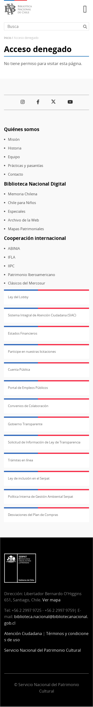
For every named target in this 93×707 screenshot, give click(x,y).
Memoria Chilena (22, 194)
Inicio (7, 38)
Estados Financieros (22, 333)
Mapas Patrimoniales (26, 228)
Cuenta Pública (19, 369)
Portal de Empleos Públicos (28, 387)
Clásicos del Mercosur (26, 283)
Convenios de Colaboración (28, 406)
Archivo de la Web (23, 220)
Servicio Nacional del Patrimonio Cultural (42, 650)
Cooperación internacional (35, 238)
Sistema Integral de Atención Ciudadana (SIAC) (42, 315)
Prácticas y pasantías (25, 165)
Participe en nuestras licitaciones (32, 351)
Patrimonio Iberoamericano (31, 274)
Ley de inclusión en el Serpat (29, 478)
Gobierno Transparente (25, 424)
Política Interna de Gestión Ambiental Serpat (40, 496)
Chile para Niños (22, 202)
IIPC (11, 266)
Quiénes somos (21, 129)
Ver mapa (51, 600)
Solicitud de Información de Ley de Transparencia (44, 442)
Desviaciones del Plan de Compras (33, 514)
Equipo (14, 156)
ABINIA (14, 248)
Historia (14, 148)
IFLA (11, 257)
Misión (14, 139)
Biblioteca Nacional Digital (35, 184)
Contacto (15, 174)
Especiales (16, 211)
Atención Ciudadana (23, 633)
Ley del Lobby (18, 297)
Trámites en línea (20, 460)
